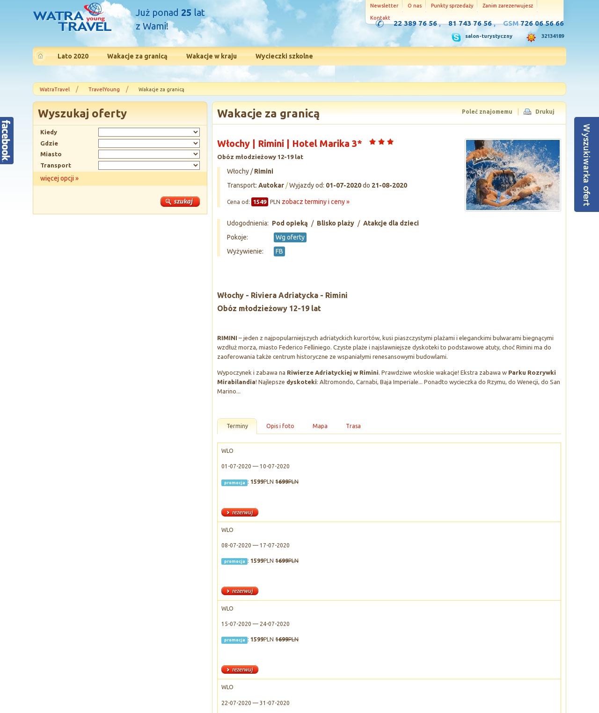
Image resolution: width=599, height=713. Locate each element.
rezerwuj (239, 512)
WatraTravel (55, 89)
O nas (415, 5)
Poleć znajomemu (487, 112)
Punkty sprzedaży (452, 5)
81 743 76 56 (470, 23)
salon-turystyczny (488, 36)
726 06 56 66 (542, 23)
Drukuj (545, 112)
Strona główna (72, 18)
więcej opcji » (59, 178)
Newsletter (384, 5)
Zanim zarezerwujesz (507, 5)
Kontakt (380, 18)
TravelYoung (104, 89)
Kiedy (48, 132)
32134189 (552, 36)
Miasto (51, 154)
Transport (55, 165)
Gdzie (49, 143)
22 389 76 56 (415, 23)
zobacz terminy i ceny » (316, 201)
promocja (234, 482)
